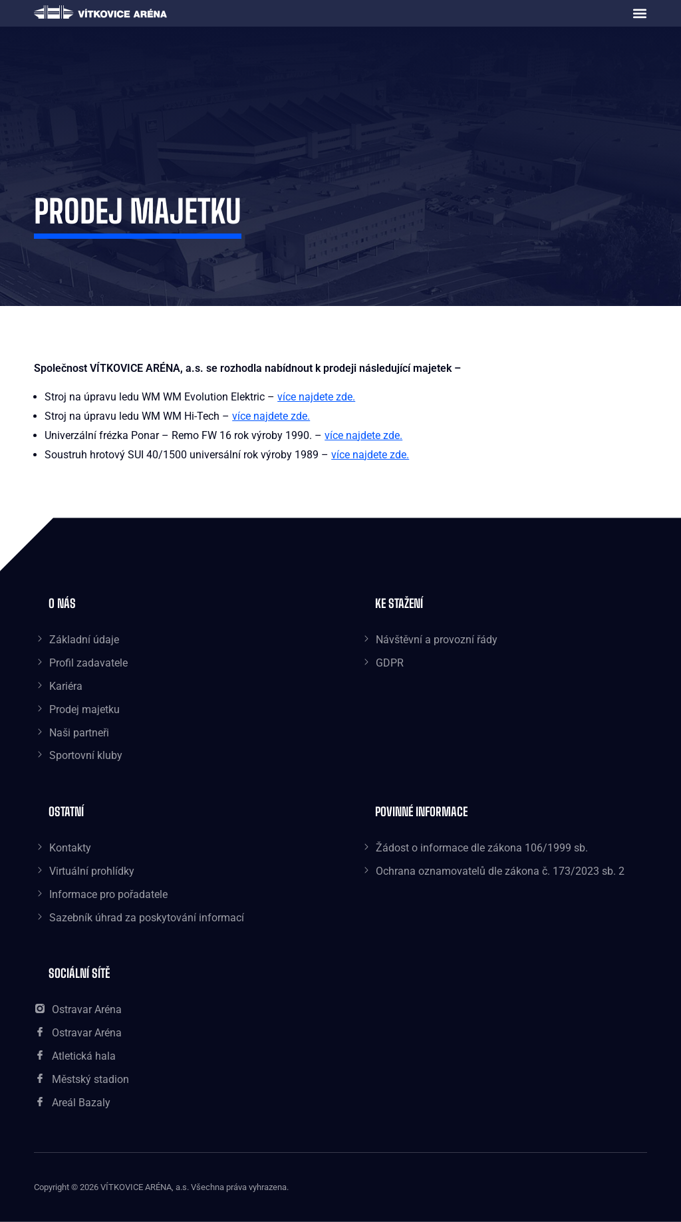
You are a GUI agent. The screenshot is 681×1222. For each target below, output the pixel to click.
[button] (639, 13)
